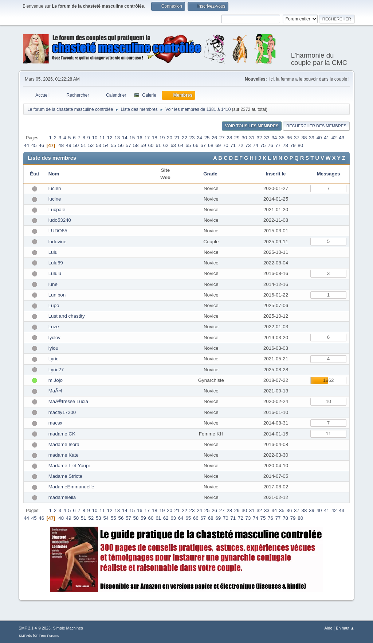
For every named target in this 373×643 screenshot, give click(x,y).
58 (136, 145)
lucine (54, 199)
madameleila (62, 497)
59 (143, 145)
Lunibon (57, 295)
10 (95, 137)
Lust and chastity (66, 316)
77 (278, 145)
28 (229, 137)
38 (304, 137)
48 (61, 145)
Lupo (53, 305)
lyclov (54, 337)
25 (207, 137)
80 (300, 145)
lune (53, 284)
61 (158, 145)
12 (110, 137)
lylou (53, 348)
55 (113, 145)
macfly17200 (62, 412)
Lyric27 (56, 369)
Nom (53, 174)
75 (263, 145)
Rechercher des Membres (316, 126)
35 (281, 137)
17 (147, 137)
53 (98, 145)
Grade (211, 174)
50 (76, 145)
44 (26, 145)
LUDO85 (57, 230)
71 (233, 145)
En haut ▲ (345, 628)
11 (102, 137)
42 (334, 137)
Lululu (55, 273)
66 (196, 145)
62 (166, 145)
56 (120, 145)
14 (124, 137)
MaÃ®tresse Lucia (68, 401)
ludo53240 (59, 220)
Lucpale (57, 209)
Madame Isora (63, 444)
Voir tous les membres (252, 126)
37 (296, 137)
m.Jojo (55, 380)
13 (117, 137)
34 (274, 137)
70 (225, 145)
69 (218, 145)
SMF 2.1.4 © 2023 (35, 628)
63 (173, 145)
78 (285, 145)
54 (106, 145)
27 (222, 137)
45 (34, 145)
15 (132, 137)
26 (214, 137)
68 (210, 145)
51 (83, 145)
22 (184, 137)
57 (128, 145)
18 (154, 137)
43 (341, 137)
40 (319, 137)
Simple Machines (68, 628)
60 (151, 145)
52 (91, 145)
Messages (328, 174)
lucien (54, 188)
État (34, 174)
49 (68, 145)
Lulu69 (55, 263)
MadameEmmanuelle (71, 486)
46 (41, 145)
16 (139, 137)
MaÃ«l (55, 391)
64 (181, 145)
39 (311, 137)
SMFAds (25, 636)
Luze (53, 326)
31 (252, 137)
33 (267, 137)
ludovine (57, 241)
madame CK (61, 434)
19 (162, 137)
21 (177, 137)
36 (289, 137)
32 (259, 137)
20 (169, 137)
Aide (329, 628)
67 (203, 145)
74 (255, 145)
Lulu (53, 252)
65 (188, 145)
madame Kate (63, 455)
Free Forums (49, 636)
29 (237, 137)
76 (270, 145)
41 (326, 137)
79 (293, 145)
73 (248, 145)
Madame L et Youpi (69, 465)
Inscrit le (276, 174)
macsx (55, 423)
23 (192, 137)
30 (244, 137)
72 (240, 145)
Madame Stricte (65, 476)
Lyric (53, 358)
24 (199, 137)
